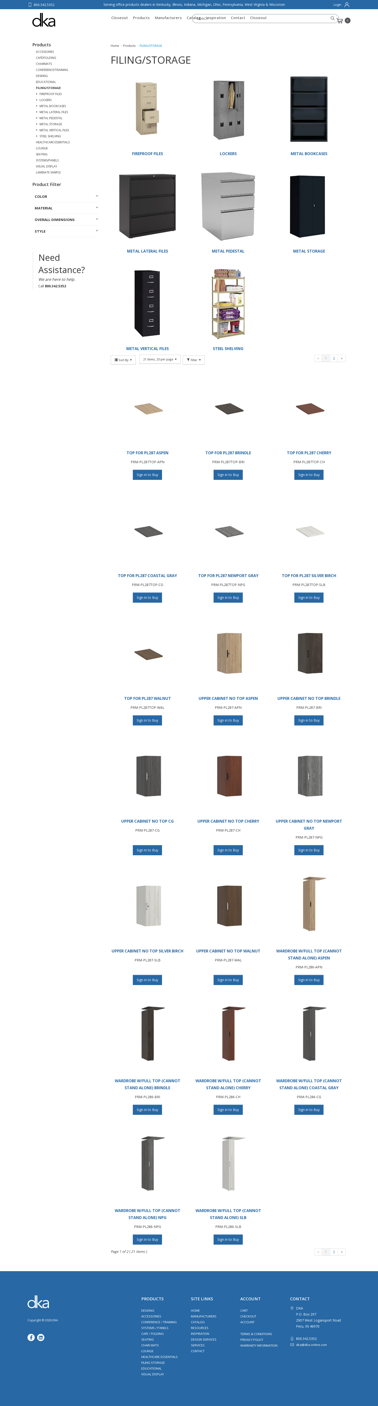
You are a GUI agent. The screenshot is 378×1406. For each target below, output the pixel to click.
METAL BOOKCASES (53, 106)
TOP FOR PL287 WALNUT (147, 698)
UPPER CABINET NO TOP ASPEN (228, 698)
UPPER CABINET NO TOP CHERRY (228, 821)
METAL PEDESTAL (51, 118)
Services (198, 1345)
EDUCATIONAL (46, 82)
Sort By (123, 359)
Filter (192, 359)
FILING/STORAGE (48, 88)
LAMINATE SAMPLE (48, 172)
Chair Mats (150, 1345)
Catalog (194, 20)
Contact (238, 20)
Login (337, 4)
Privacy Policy (251, 1339)
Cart (244, 1310)
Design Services (203, 1339)
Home (195, 1310)
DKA (56, 20)
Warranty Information (258, 1345)
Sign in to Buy (147, 474)
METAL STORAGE (51, 124)
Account (247, 1322)
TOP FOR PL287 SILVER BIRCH (309, 575)
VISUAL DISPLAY (46, 166)
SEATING (41, 154)
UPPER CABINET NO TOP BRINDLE (308, 698)
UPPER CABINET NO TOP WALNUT (228, 951)
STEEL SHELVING (50, 136)
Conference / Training (159, 1322)
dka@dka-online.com (311, 1345)
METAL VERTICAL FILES (54, 130)
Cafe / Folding (152, 1333)
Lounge (147, 1351)
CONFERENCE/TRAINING (52, 70)
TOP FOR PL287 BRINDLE (228, 452)
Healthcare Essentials (159, 1357)
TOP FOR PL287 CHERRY (309, 452)
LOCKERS (46, 100)
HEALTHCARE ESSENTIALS (53, 142)
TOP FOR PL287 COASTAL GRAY (147, 575)
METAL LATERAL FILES (54, 112)
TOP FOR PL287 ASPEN (148, 452)
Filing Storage (153, 1362)
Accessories (151, 1316)
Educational (151, 1368)
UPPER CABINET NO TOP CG (147, 821)
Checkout (248, 1316)
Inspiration (216, 20)
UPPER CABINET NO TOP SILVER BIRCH (147, 951)
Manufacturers (168, 20)
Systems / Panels (155, 1328)
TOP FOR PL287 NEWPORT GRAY (228, 575)
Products (141, 20)
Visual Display (152, 1374)
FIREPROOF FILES (51, 94)
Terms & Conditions (256, 1334)
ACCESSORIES (45, 52)
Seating (147, 1339)
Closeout (119, 20)
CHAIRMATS (44, 64)
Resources (200, 1328)
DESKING (42, 76)
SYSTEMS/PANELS (47, 160)
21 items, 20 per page (158, 359)
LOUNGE (42, 148)
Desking (147, 1310)
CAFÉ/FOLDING (46, 58)
